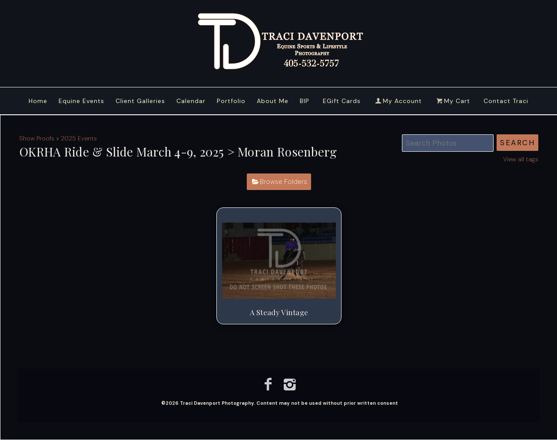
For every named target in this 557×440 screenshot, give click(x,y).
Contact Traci (506, 101)
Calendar (191, 101)
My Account (398, 101)
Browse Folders (283, 181)
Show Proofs (37, 138)
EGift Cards (342, 101)
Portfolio (231, 101)
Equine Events (81, 101)
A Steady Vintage (279, 312)
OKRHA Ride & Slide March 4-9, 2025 (122, 151)
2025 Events (79, 138)
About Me (272, 101)
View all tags (520, 159)
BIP (304, 101)
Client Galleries (140, 101)
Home (38, 101)
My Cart (453, 101)
